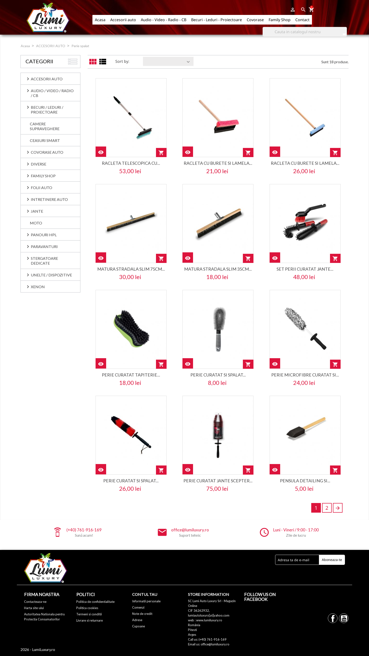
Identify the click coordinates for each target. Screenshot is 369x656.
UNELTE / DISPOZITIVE (51, 275)
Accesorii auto (123, 19)
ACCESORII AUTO (47, 78)
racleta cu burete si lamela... (218, 163)
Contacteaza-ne (35, 602)
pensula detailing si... (305, 480)
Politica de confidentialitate (95, 602)
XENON (38, 286)
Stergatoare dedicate (44, 260)
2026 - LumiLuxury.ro (37, 649)
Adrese (137, 620)
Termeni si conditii (89, 614)
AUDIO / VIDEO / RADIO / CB (52, 93)
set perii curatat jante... (305, 269)
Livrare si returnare (89, 620)
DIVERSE (38, 164)
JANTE (37, 211)
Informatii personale (146, 601)
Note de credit (142, 614)
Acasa (100, 19)
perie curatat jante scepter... (217, 480)
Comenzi (138, 607)
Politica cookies (87, 608)
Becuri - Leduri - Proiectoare (216, 19)
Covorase (255, 19)
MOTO (36, 223)
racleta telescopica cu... (131, 163)
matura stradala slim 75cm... (131, 269)
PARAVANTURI (44, 246)
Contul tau (144, 594)
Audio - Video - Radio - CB (163, 19)
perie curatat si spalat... (218, 374)
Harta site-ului (34, 608)
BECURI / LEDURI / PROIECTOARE (47, 109)
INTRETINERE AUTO (49, 199)
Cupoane (138, 626)
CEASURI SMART (45, 140)
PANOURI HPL (44, 234)
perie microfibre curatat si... (305, 374)
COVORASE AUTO (47, 152)
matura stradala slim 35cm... (218, 269)
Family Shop (280, 19)
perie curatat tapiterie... (131, 374)
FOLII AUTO (41, 187)
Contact (302, 19)
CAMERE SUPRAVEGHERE (44, 126)
